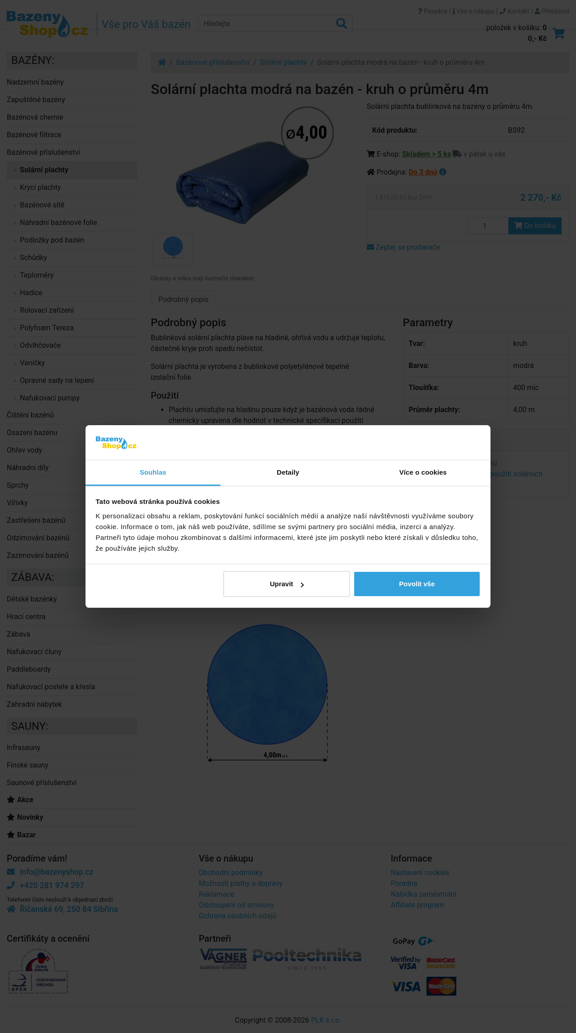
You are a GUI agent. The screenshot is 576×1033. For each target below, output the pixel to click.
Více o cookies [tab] (423, 472)
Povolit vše (417, 584)
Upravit (287, 584)
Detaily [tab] (288, 472)
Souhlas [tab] (153, 472)
